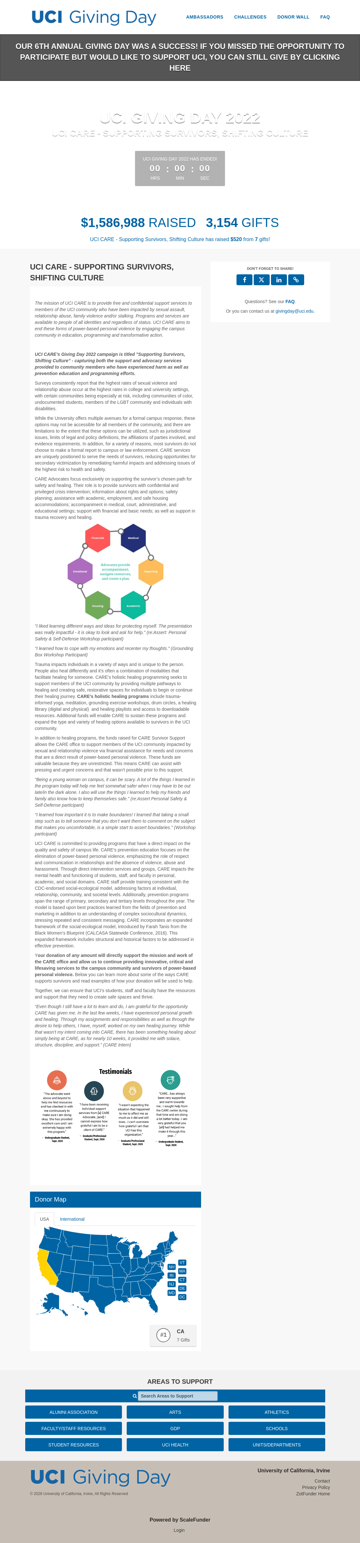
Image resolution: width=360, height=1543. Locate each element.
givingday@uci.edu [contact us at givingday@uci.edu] (295, 311)
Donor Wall (293, 17)
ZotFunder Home (313, 1493)
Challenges (250, 17)
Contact (322, 1481)
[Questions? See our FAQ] (290, 301)
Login (179, 1530)
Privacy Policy (316, 1487)
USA (44, 1219)
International (72, 1219)
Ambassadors (204, 17)
